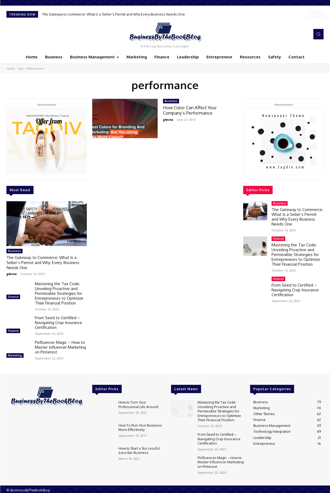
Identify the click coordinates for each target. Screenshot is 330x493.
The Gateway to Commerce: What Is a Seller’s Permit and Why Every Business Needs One (113, 14)
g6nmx (11, 273)
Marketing (15, 354)
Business (14, 251)
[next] (320, 14)
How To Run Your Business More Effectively (140, 426)
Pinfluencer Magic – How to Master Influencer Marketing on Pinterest (60, 346)
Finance (13, 296)
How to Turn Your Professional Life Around (138, 403)
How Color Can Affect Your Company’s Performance (190, 110)
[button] (318, 34)
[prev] (311, 14)
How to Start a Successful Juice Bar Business (138, 449)
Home (10, 68)
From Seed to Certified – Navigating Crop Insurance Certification (58, 321)
